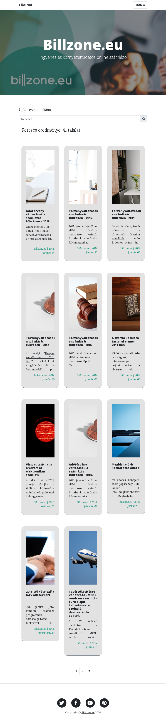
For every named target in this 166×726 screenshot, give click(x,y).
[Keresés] (79, 118)
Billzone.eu (88, 712)
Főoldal (25, 5)
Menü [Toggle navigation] (140, 4)
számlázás (118, 238)
